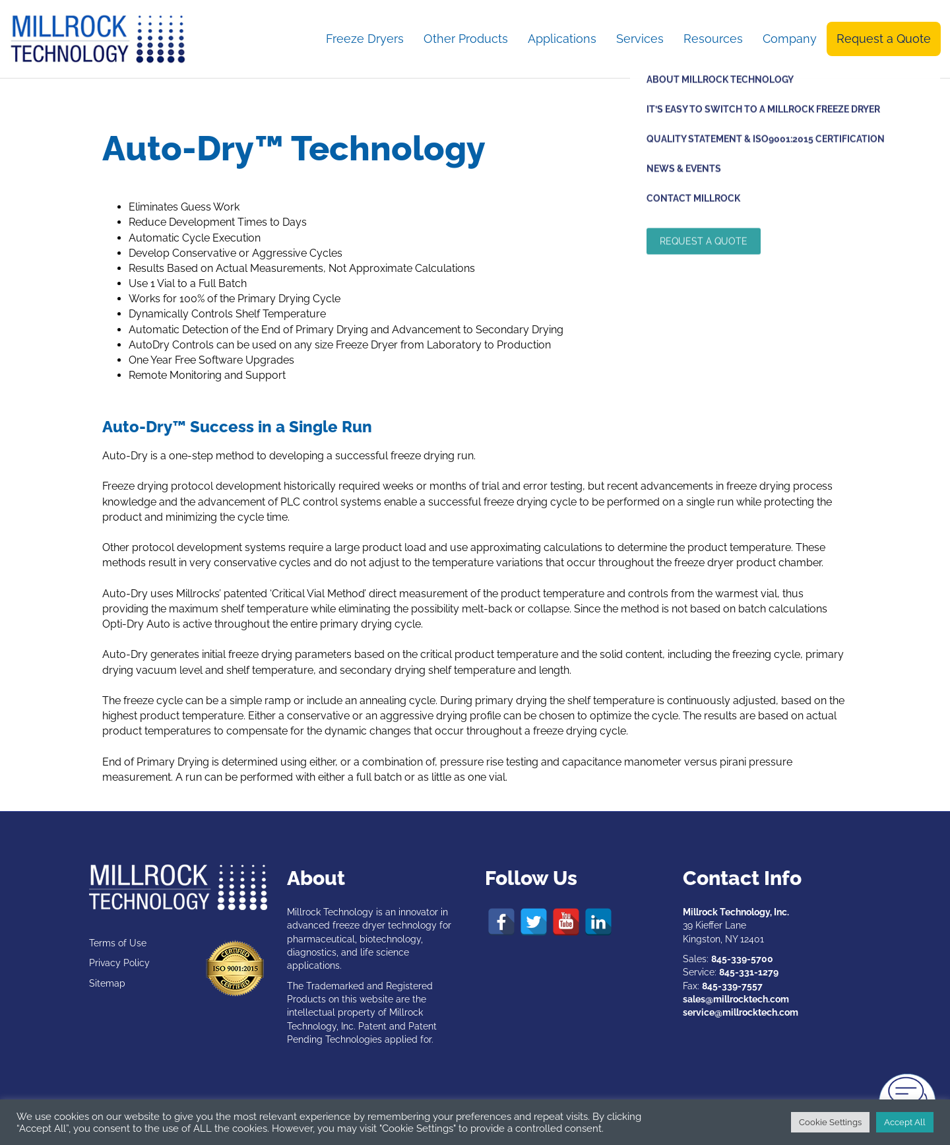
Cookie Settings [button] (830, 1122)
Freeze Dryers (365, 39)
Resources (713, 39)
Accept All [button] (905, 1122)
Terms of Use (117, 943)
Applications (562, 39)
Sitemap (107, 983)
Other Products (466, 39)
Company (790, 39)
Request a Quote (884, 39)
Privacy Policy (119, 963)
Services (640, 39)
